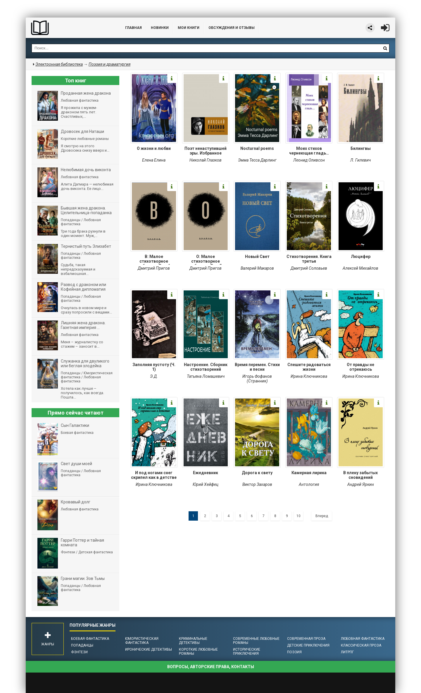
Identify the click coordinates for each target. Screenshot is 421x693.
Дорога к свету (257, 472)
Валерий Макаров (257, 268)
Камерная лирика (309, 472)
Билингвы (361, 148)
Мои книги (188, 28)
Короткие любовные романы (198, 651)
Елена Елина (153, 160)
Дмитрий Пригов (154, 268)
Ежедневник (205, 472)
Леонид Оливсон (309, 160)
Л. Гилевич (360, 160)
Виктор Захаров (257, 484)
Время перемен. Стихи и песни (257, 367)
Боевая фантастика (90, 639)
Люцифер (360, 256)
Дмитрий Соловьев (309, 268)
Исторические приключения (246, 651)
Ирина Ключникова (309, 376)
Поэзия (294, 652)
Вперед (321, 516)
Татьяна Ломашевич (206, 376)
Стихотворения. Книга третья (309, 259)
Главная (133, 28)
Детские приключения (308, 645)
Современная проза (306, 639)
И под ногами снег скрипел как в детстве (154, 475)
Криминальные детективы (193, 641)
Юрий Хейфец (205, 484)
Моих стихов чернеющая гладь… (309, 150)
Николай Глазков (205, 160)
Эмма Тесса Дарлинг (257, 160)
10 (298, 516)
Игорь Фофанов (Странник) (257, 378)
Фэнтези (79, 652)
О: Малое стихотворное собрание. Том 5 (205, 259)
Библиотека (69, 28)
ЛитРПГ (347, 652)
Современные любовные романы (256, 641)
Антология (309, 484)
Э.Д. (154, 376)
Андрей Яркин (360, 484)
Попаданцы (82, 645)
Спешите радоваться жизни (309, 367)
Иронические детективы (148, 649)
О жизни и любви (154, 148)
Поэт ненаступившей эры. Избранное (205, 150)
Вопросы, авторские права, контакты (210, 666)
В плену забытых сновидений (360, 475)
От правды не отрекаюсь (360, 367)
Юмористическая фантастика (141, 641)
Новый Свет (257, 256)
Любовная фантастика (362, 639)
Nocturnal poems (257, 148)
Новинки (160, 28)
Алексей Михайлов (360, 268)
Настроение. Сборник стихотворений (205, 367)
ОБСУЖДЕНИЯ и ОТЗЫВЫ (231, 28)
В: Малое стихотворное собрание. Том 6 (153, 259)
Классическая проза (361, 645)
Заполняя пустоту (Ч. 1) (153, 367)
